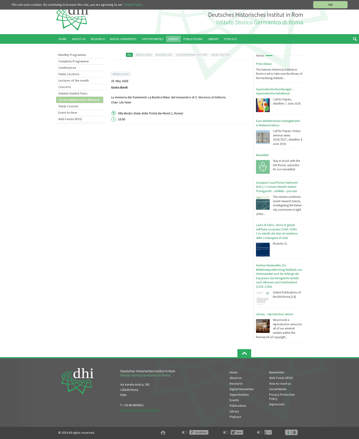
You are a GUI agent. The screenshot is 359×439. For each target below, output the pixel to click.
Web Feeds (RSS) (70, 119)
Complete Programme (73, 61)
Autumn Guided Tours (72, 93)
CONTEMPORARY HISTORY (191, 54)
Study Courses (68, 106)
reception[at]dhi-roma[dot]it (139, 410)
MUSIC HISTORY (221, 54)
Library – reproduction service (274, 314)
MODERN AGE (164, 54)
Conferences (67, 68)
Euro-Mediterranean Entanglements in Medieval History (278, 123)
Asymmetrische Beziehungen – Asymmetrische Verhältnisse (275, 91)
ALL (129, 54)
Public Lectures (68, 74)
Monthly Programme (72, 55)
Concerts (64, 87)
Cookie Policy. (133, 5)
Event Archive (67, 112)
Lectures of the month (73, 80)
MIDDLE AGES (144, 54)
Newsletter (262, 155)
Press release (264, 64)
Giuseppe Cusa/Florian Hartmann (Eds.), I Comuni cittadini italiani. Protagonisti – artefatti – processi (277, 187)
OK (330, 5)
